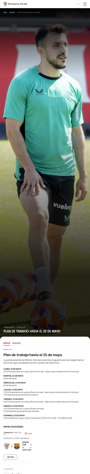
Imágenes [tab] (16, 343)
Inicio (5, 12)
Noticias (12, 12)
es (79, 4)
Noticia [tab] (7, 343)
